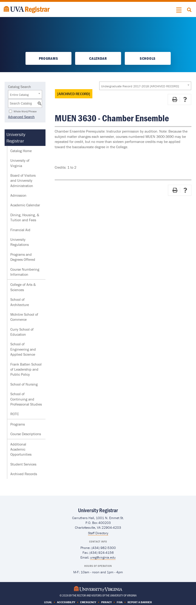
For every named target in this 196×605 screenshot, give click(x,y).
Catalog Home (21, 150)
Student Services (23, 464)
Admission (18, 195)
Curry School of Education (22, 332)
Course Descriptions (25, 434)
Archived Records (23, 474)
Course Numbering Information (24, 272)
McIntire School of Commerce (24, 317)
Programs (48, 58)
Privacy (106, 602)
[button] (179, 10)
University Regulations (19, 242)
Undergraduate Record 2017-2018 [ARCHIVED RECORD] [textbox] (140, 86)
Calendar (98, 58)
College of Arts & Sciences (23, 287)
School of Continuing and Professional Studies (26, 399)
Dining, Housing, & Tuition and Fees (24, 217)
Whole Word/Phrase (25, 111)
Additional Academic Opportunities (20, 449)
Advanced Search (21, 116)
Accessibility (66, 602)
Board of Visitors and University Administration (23, 180)
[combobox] (145, 86)
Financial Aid (20, 229)
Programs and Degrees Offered (22, 257)
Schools (148, 58)
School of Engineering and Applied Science (23, 349)
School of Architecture (19, 302)
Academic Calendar (25, 205)
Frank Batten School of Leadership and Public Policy (26, 369)
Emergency (88, 602)
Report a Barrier (140, 602)
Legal (48, 602)
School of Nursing (24, 384)
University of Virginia (19, 163)
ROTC (14, 414)
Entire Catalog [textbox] (19, 95)
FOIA (119, 602)
